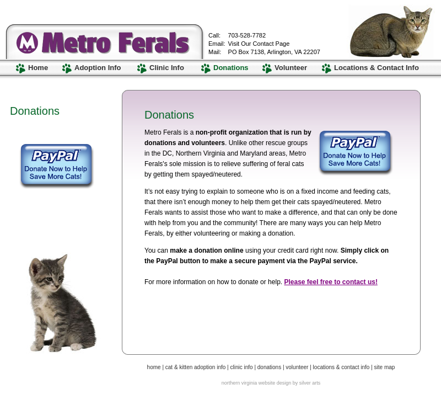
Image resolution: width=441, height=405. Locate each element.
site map (384, 367)
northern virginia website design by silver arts (271, 383)
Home (38, 67)
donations (269, 367)
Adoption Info (97, 67)
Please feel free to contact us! (330, 282)
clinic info (241, 367)
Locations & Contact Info (376, 67)
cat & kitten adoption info (196, 367)
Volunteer (291, 67)
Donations (231, 67)
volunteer (297, 367)
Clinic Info (166, 67)
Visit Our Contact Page (259, 43)
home (154, 367)
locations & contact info (341, 367)
